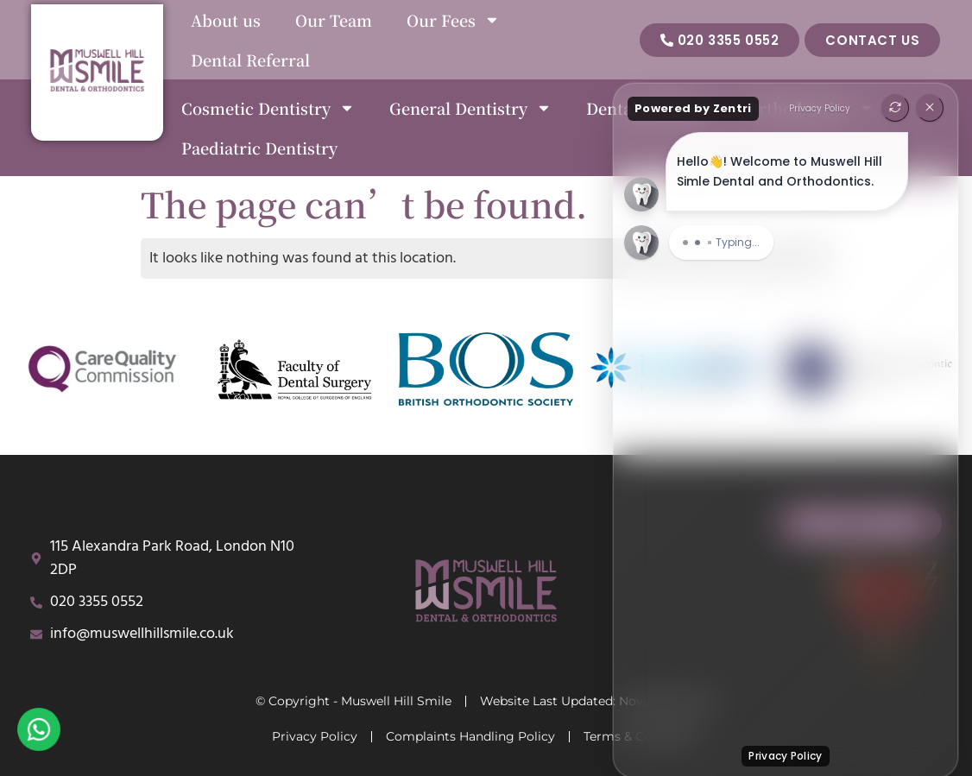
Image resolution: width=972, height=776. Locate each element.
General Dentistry (470, 107)
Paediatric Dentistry (259, 147)
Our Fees (453, 19)
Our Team (333, 20)
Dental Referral (250, 59)
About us (226, 20)
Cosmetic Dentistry (268, 107)
